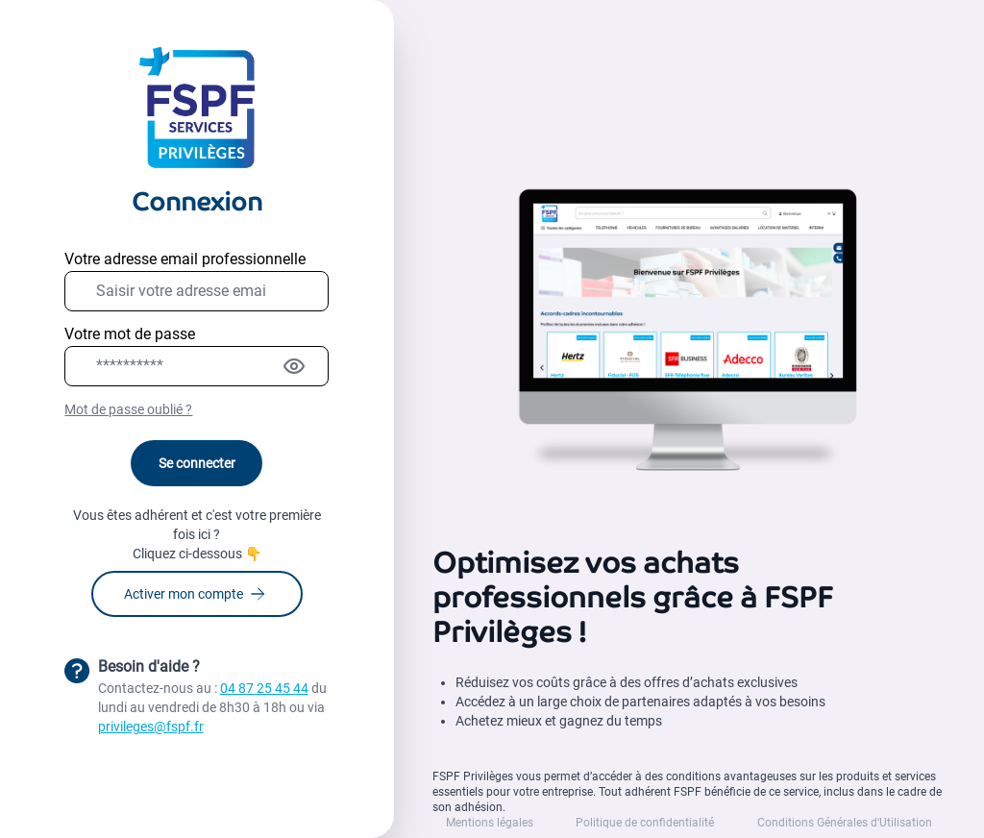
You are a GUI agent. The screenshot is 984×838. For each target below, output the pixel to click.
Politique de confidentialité (645, 822)
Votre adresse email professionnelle (185, 259)
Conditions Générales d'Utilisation (844, 822)
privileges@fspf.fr (151, 726)
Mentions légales (489, 822)
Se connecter (197, 463)
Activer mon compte (194, 594)
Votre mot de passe (129, 334)
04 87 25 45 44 (264, 688)
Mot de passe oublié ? (128, 409)
